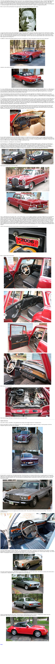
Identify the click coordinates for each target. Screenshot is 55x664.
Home (1, 644)
